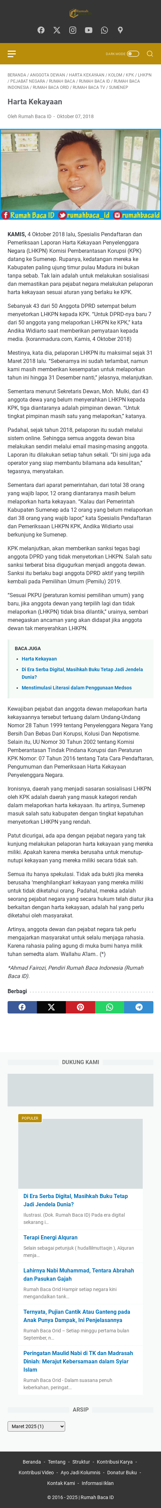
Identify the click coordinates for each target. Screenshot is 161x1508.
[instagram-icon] (73, 30)
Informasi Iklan (98, 1483)
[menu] (16, 53)
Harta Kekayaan (39, 659)
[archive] (36, 1426)
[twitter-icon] (57, 30)
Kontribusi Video (36, 1472)
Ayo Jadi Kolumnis (80, 1472)
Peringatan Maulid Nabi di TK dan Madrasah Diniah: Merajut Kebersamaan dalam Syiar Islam (78, 1361)
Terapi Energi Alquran (50, 1237)
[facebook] (22, 1007)
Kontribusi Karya (115, 1462)
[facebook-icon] (41, 30)
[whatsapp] (109, 1007)
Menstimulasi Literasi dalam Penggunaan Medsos (77, 688)
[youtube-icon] (88, 30)
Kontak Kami (61, 1483)
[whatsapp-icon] (104, 30)
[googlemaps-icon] (120, 30)
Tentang (57, 1462)
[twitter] (51, 1007)
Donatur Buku (122, 1472)
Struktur (81, 1462)
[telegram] (138, 1007)
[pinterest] (80, 1007)
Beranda (32, 1462)
